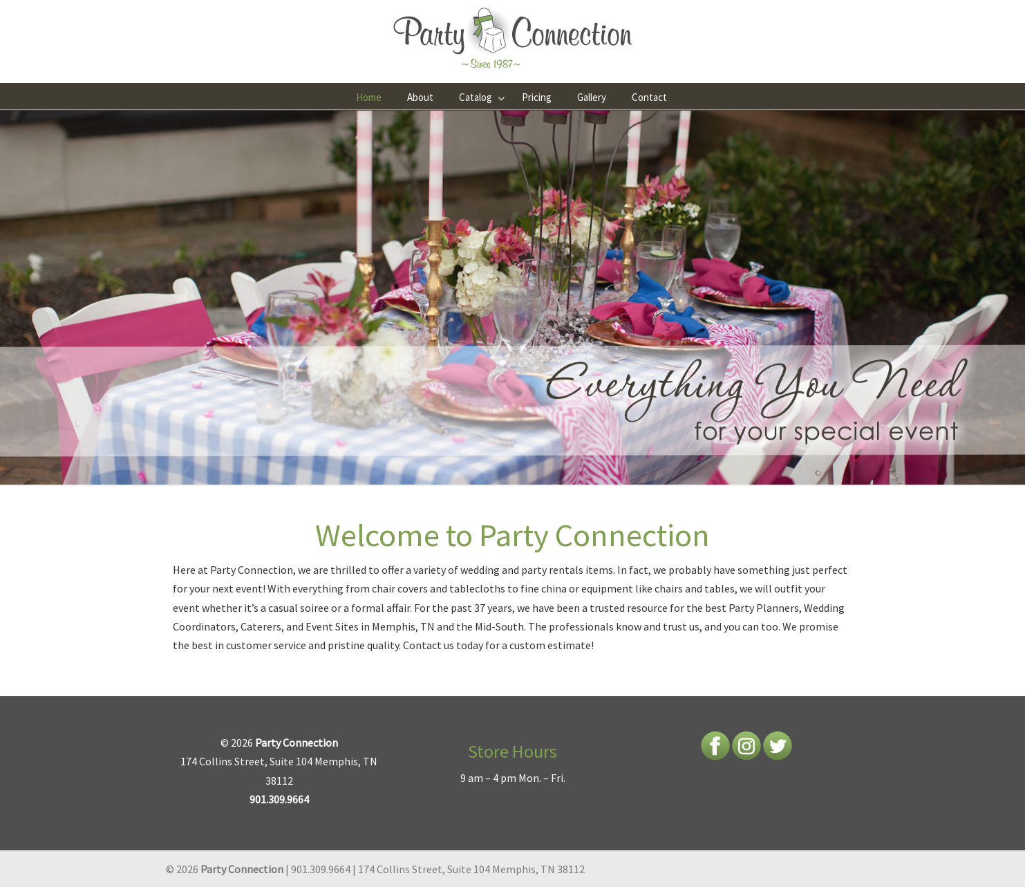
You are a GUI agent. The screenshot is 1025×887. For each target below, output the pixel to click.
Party (223, 570)
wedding (480, 570)
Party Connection (513, 38)
